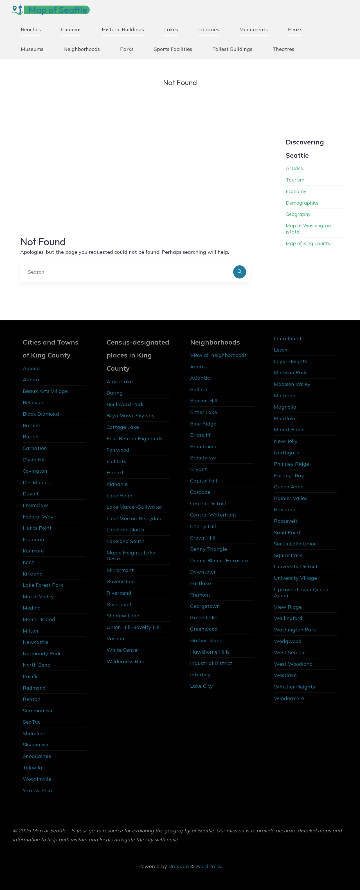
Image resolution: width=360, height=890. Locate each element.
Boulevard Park (125, 404)
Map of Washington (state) (309, 228)
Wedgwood (288, 641)
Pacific (31, 676)
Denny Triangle (208, 549)
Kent (28, 562)
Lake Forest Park (43, 585)
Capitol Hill (203, 480)
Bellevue (33, 402)
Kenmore (33, 550)
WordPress (208, 866)
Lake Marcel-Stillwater (134, 507)
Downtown (203, 572)
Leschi (281, 350)
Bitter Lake (203, 412)
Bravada (178, 866)
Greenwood (204, 629)
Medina (32, 607)
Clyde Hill (34, 459)
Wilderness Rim (125, 661)
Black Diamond (41, 414)
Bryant (198, 469)
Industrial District (211, 663)
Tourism (295, 179)
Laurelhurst (288, 338)
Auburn (32, 379)
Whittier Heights (294, 686)
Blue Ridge (203, 423)
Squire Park (288, 555)
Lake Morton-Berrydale (135, 518)
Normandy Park (42, 653)
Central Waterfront (213, 514)
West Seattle (290, 652)
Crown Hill (202, 538)
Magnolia (285, 407)
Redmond (34, 688)
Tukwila (32, 767)
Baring (115, 392)
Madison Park (290, 372)
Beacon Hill (203, 400)
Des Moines (36, 482)
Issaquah (33, 539)
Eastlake (200, 583)
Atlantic (200, 378)
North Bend (37, 665)
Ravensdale (121, 581)
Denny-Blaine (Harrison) (219, 560)
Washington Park (295, 629)
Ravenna (285, 509)
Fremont (200, 595)
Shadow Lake (123, 615)
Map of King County (309, 242)
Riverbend (119, 593)
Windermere (289, 698)
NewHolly (286, 441)
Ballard (199, 389)
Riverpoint (119, 604)
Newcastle (35, 642)
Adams (198, 366)
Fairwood (118, 450)
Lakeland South (126, 541)
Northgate (286, 452)
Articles (295, 168)
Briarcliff (200, 435)
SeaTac (31, 722)
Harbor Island (206, 640)
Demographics (303, 202)
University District (296, 566)
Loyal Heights (290, 361)
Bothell (31, 425)
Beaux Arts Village (45, 391)
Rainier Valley (291, 498)
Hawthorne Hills (210, 652)
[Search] (239, 271)
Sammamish (37, 710)
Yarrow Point (38, 790)
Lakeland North (125, 529)
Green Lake (203, 617)
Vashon (115, 638)
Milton (30, 631)
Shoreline (34, 733)
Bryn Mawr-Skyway (131, 415)
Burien (31, 436)
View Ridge (288, 607)
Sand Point (287, 532)
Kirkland (33, 573)
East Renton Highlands (134, 438)
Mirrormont (120, 570)
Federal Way (38, 516)
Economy (296, 191)
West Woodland (293, 664)
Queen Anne (288, 486)
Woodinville (37, 779)
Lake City (201, 686)
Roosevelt (286, 521)
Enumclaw (35, 505)
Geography (299, 214)
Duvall (30, 493)
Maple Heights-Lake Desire (131, 555)
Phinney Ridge (291, 464)
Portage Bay (289, 475)
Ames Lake (120, 381)
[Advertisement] (135, 174)
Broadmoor (203, 446)
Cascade (200, 492)
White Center (123, 650)
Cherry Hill (203, 526)
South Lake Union (295, 543)
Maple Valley (38, 596)
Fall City (117, 461)
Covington (35, 471)
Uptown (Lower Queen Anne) (301, 592)
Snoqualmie (37, 756)
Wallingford (288, 618)
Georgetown (205, 606)
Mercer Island (39, 619)
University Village (295, 578)
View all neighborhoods (218, 355)
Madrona (285, 395)
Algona (31, 368)
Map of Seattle (60, 9)
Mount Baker (289, 429)
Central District (208, 503)
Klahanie (117, 484)
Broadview (203, 457)
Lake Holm (119, 495)
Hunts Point (37, 528)
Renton (31, 699)
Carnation (35, 448)
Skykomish (35, 744)
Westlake (285, 675)
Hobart (115, 472)
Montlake (285, 418)
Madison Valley (292, 384)
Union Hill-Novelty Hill (134, 627)
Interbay (200, 674)
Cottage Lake (123, 427)
